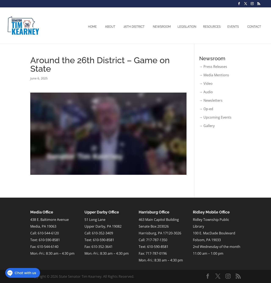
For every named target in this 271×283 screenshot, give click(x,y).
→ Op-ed (206, 109)
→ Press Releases (213, 66)
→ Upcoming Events (215, 117)
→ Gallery (207, 125)
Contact (254, 26)
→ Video (206, 83)
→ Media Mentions (214, 75)
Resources (212, 26)
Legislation (187, 26)
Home (92, 26)
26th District (134, 26)
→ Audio (206, 92)
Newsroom (162, 26)
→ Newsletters (211, 100)
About (110, 26)
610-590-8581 (49, 240)
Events (233, 26)
